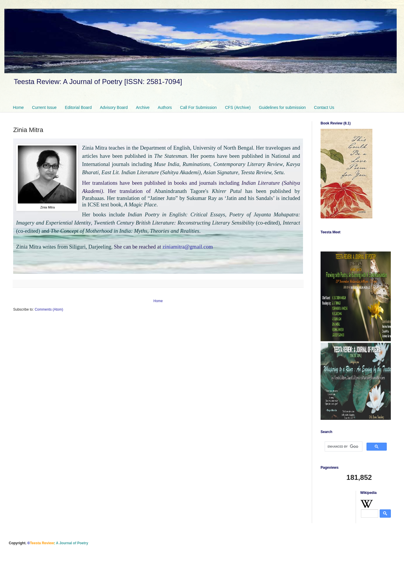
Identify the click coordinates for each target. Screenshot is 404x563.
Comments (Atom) (49, 309)
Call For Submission (198, 107)
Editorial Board (78, 107)
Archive (143, 107)
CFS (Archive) (238, 107)
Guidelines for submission (282, 107)
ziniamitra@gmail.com (187, 247)
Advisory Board (114, 107)
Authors (165, 107)
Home (18, 107)
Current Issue (44, 107)
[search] (343, 446)
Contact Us (324, 107)
